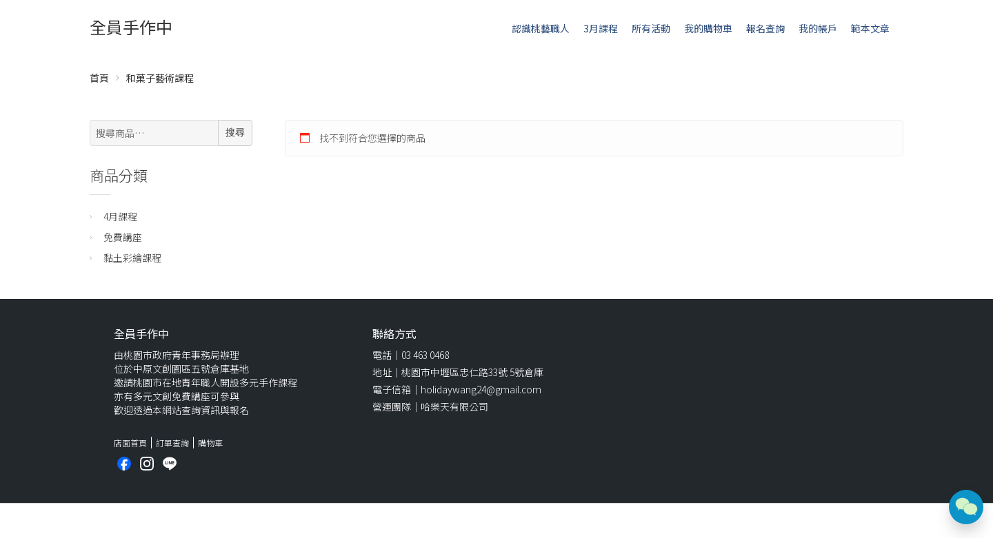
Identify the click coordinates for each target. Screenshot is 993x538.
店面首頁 (130, 442)
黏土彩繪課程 (132, 258)
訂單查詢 (172, 442)
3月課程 (600, 28)
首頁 (99, 78)
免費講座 (122, 237)
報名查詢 (765, 28)
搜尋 (235, 132)
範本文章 (870, 28)
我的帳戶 (818, 28)
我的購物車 (708, 28)
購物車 (210, 442)
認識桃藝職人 (541, 28)
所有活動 (651, 28)
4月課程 (120, 216)
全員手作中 (131, 26)
